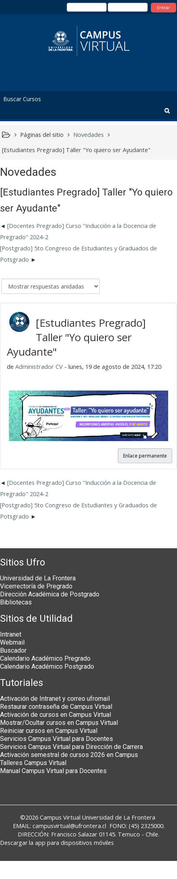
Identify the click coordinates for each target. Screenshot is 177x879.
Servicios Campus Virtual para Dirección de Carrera (71, 747)
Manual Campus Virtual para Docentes (53, 771)
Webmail (12, 642)
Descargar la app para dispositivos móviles (57, 842)
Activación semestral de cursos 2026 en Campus (69, 755)
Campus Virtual (60, 817)
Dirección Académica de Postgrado (49, 594)
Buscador (13, 650)
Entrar (163, 7)
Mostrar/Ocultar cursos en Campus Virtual (59, 722)
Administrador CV (39, 366)
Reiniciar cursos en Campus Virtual (48, 731)
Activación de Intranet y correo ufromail (55, 698)
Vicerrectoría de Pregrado (36, 586)
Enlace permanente (145, 455)
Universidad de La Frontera (38, 578)
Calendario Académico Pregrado (45, 658)
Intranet (10, 634)
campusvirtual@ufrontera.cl (69, 826)
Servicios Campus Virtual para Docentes (56, 739)
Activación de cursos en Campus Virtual (55, 714)
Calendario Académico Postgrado (47, 666)
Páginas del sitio (42, 134)
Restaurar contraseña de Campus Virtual (56, 706)
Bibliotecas (16, 602)
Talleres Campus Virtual (33, 763)
